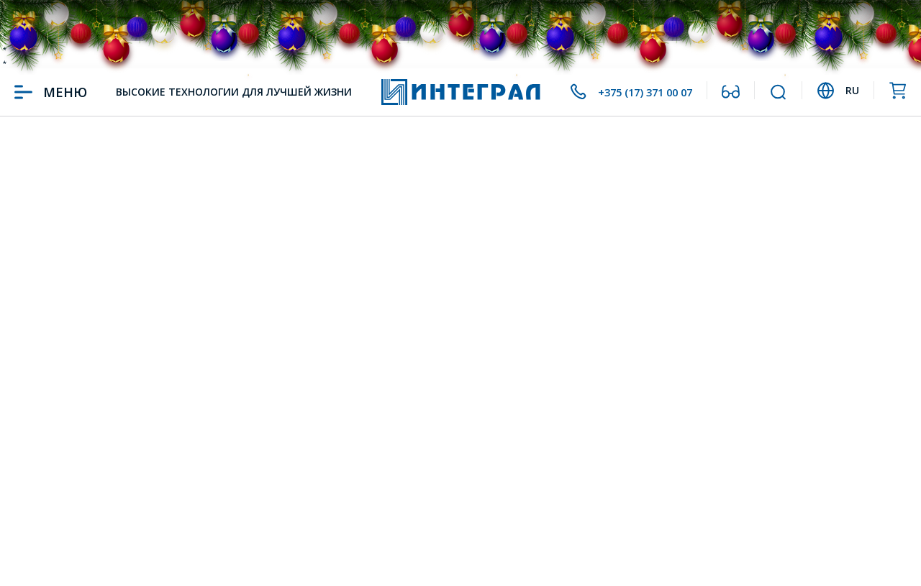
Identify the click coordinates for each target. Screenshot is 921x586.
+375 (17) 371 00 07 (633, 92)
